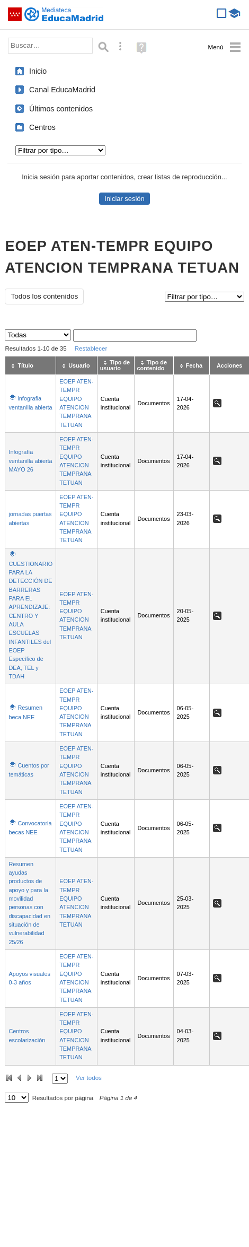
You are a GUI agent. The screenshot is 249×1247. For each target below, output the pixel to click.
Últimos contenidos (61, 108)
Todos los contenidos (44, 296)
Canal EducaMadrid (62, 89)
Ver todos (89, 1078)
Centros (42, 127)
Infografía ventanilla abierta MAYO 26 (30, 461)
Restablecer (91, 348)
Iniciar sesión (124, 199)
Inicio (38, 71)
